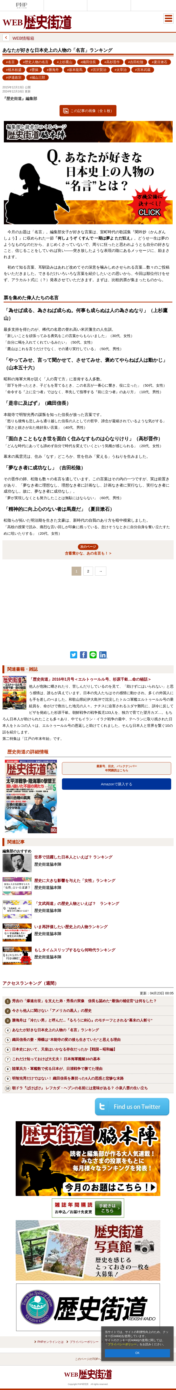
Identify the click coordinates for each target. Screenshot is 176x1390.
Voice (65, 5)
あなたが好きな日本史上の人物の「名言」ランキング (55, 1030)
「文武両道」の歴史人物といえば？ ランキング (76, 904)
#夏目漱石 (159, 62)
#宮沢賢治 (98, 70)
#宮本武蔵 (142, 70)
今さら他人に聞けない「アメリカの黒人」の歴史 (52, 1010)
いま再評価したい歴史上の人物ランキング (71, 927)
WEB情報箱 (18, 37)
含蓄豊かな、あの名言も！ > (88, 549)
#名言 (10, 62)
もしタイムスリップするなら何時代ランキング (74, 950)
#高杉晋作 (112, 62)
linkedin (103, 655)
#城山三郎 (37, 77)
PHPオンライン (21, 5)
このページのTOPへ (88, 1359)
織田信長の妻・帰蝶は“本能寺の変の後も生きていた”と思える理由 (66, 1039)
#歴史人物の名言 (36, 62)
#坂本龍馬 (75, 70)
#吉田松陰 (136, 62)
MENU (168, 18)
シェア (83, 655)
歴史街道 (152, 5)
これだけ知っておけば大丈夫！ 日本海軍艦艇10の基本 (56, 1059)
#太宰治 (121, 70)
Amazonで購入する (116, 784)
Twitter (73, 655)
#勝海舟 (53, 70)
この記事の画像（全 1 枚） (92, 111)
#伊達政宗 (13, 77)
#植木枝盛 (13, 70)
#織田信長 (88, 62)
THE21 (109, 5)
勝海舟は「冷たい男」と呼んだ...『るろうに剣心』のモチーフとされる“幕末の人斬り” (82, 1020)
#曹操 (34, 70)
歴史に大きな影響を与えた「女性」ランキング (74, 881)
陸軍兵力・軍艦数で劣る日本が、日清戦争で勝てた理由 (57, 1069)
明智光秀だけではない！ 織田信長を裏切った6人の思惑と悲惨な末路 (68, 1078)
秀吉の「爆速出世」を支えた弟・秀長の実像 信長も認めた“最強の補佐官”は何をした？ (84, 1001)
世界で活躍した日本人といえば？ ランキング (73, 857)
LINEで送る (93, 655)
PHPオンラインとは (51, 1342)
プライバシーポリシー (122, 1344)
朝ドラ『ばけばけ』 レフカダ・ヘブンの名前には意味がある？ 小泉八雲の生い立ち (80, 1088)
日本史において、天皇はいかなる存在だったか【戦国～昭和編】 (64, 1049)
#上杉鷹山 (64, 62)
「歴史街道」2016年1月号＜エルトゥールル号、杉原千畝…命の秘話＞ (90, 679)
